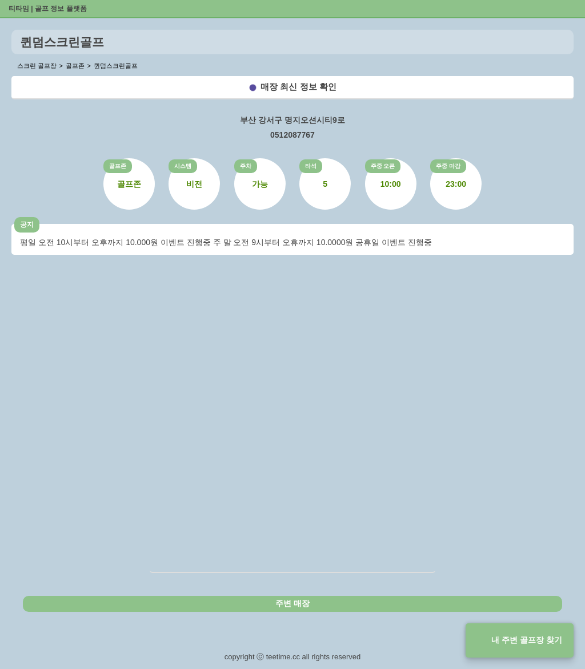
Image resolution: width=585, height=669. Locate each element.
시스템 (182, 166)
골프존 (117, 166)
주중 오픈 (383, 166)
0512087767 (292, 134)
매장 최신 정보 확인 (298, 86)
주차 (245, 166)
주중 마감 (448, 166)
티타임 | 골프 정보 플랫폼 (48, 9)
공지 (27, 225)
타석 (310, 166)
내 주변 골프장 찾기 (526, 639)
